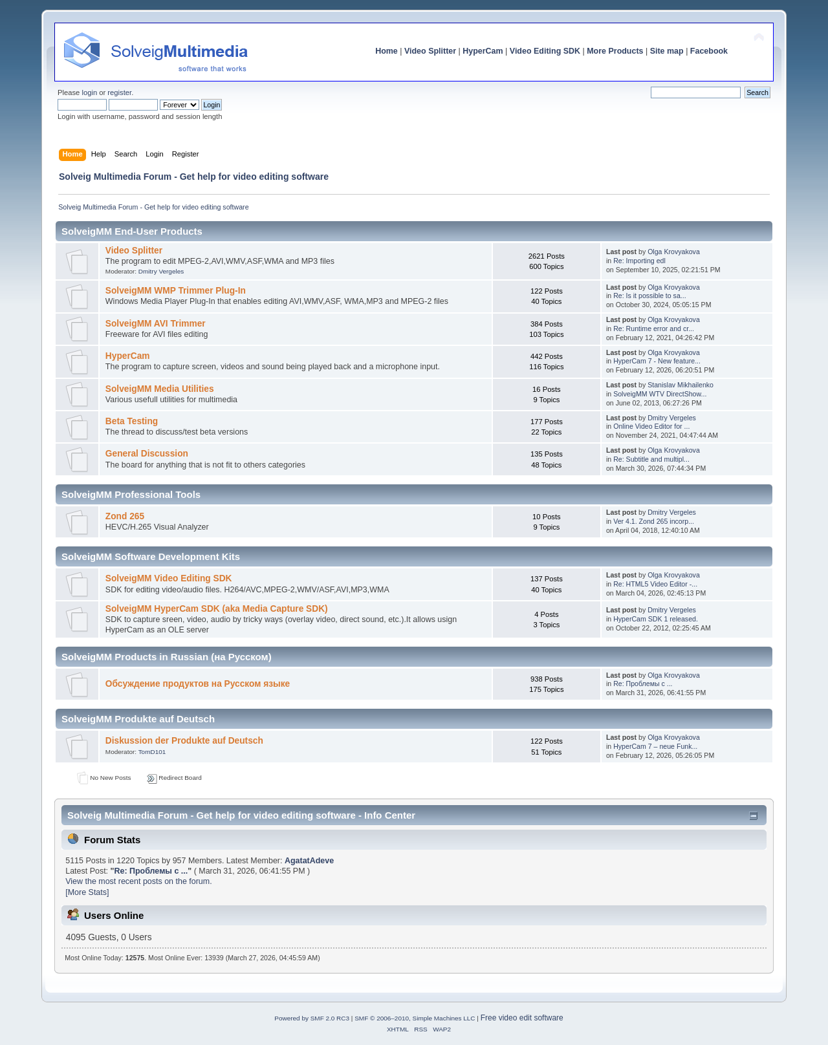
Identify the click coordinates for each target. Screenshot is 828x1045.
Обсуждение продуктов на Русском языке (197, 684)
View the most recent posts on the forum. (138, 881)
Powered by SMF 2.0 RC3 (311, 1018)
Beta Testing (131, 421)
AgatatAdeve (309, 860)
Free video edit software (522, 1017)
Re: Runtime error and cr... (653, 328)
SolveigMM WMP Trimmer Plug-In (175, 291)
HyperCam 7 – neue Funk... (655, 746)
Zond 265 (124, 516)
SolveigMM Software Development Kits (150, 556)
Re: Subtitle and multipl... (651, 459)
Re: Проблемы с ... (642, 683)
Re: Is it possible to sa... (649, 295)
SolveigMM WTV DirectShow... (659, 394)
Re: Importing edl (639, 260)
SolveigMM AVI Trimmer (155, 324)
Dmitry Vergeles (161, 271)
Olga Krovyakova (674, 251)
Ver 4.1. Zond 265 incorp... (653, 521)
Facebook (709, 51)
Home (386, 51)
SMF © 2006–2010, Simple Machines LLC (414, 1018)
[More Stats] (87, 892)
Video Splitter (430, 51)
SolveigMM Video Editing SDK (168, 578)
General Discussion (146, 453)
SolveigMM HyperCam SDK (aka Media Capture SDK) (216, 609)
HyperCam (483, 51)
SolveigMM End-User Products (131, 231)
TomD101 (152, 751)
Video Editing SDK (545, 51)
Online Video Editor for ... (651, 426)
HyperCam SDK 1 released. (655, 619)
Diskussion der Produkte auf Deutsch (184, 741)
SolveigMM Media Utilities (159, 389)
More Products (615, 51)
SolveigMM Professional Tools (131, 494)
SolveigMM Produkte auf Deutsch (138, 718)
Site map (667, 51)
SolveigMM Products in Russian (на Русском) (166, 656)
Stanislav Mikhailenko (681, 385)
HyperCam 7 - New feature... (657, 361)
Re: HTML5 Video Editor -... (655, 584)
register (119, 92)
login (89, 92)
